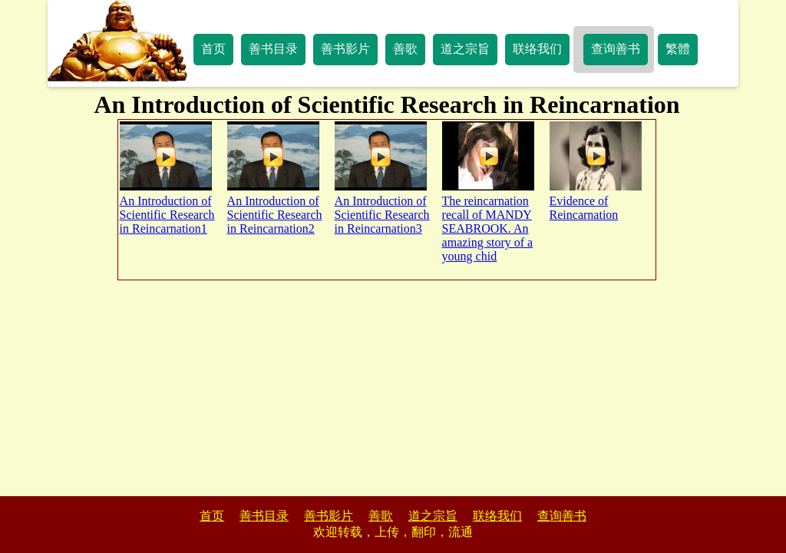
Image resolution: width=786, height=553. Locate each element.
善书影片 (345, 48)
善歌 (405, 48)
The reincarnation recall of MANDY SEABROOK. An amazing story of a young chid (488, 192)
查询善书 (615, 48)
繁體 (677, 48)
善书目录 (273, 48)
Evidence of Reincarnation (596, 171)
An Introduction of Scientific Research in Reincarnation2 (274, 178)
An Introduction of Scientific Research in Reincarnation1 (167, 178)
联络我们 (537, 48)
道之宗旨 (465, 48)
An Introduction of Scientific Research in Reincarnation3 (382, 178)
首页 (213, 48)
